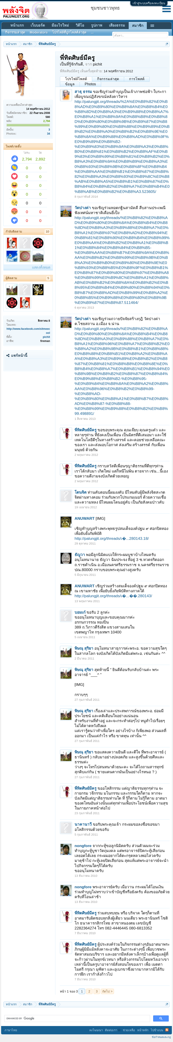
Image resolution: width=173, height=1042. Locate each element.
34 (48, 133)
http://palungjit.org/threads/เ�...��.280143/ (113, 596)
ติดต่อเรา (113, 1030)
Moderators (39, 32)
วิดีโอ (80, 25)
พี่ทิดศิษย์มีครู (85, 430)
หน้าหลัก (142, 1030)
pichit (46, 337)
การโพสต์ (136, 79)
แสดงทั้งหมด (41, 267)
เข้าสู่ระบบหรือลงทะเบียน (149, 3)
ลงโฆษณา (96, 1030)
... (92, 32)
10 (47, 231)
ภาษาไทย (11, 1030)
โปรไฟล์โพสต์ (76, 79)
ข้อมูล (70, 84)
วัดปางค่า (83, 208)
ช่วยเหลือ (129, 1030)
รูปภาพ (96, 25)
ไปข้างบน (157, 1030)
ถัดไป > (107, 991)
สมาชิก (137, 25)
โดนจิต (80, 492)
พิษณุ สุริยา (84, 648)
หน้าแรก (17, 25)
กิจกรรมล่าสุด (108, 79)
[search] (77, 1019)
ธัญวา (80, 554)
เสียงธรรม (117, 25)
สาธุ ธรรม (83, 91)
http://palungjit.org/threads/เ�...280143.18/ (112, 538)
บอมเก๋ (80, 612)
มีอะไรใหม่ (60, 25)
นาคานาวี (83, 824)
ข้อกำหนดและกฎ (161, 1037)
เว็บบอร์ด (38, 25)
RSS (166, 1029)
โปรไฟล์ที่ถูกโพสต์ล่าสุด (69, 32)
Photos (90, 84)
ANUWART (85, 518)
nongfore (83, 845)
